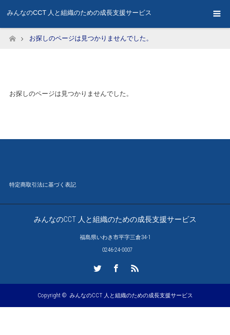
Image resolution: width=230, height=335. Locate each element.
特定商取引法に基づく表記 (42, 185)
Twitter (96, 267)
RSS (134, 267)
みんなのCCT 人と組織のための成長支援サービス (79, 12)
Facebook (115, 267)
